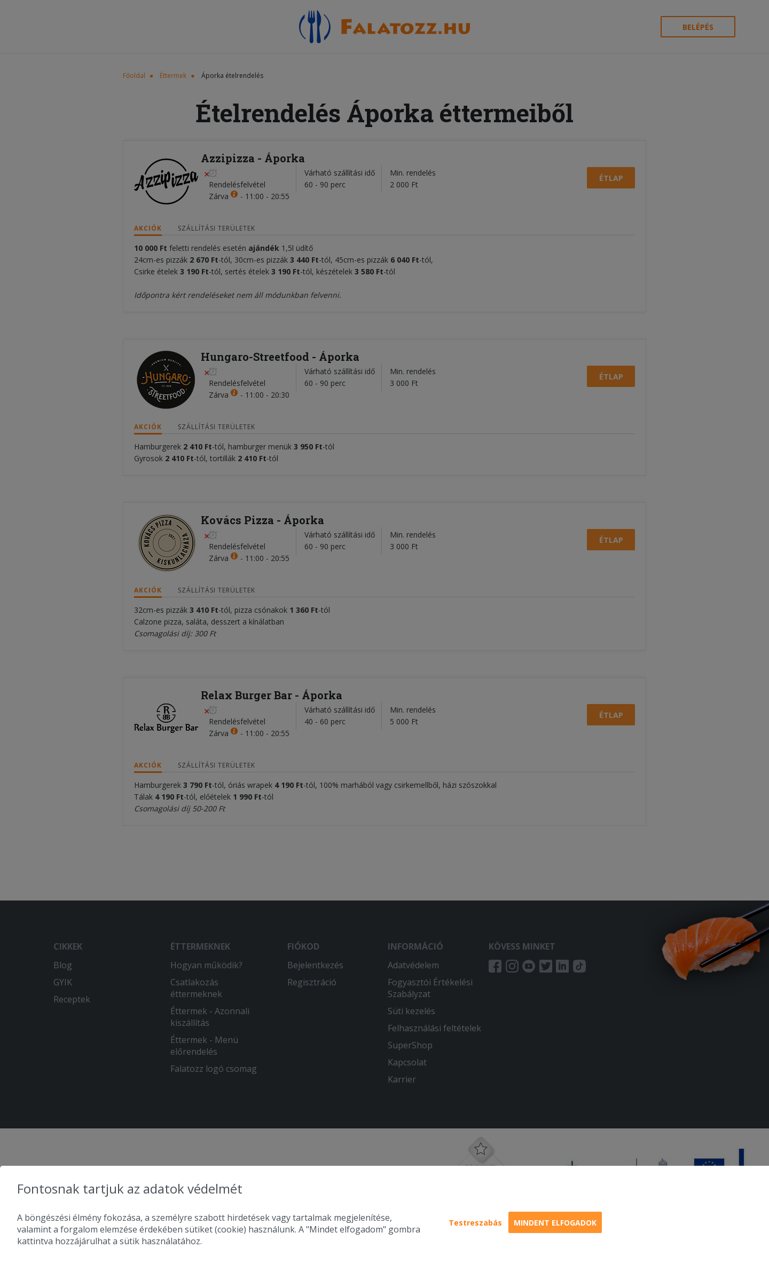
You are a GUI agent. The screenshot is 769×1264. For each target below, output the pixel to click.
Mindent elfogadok (555, 1223)
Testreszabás (475, 1223)
